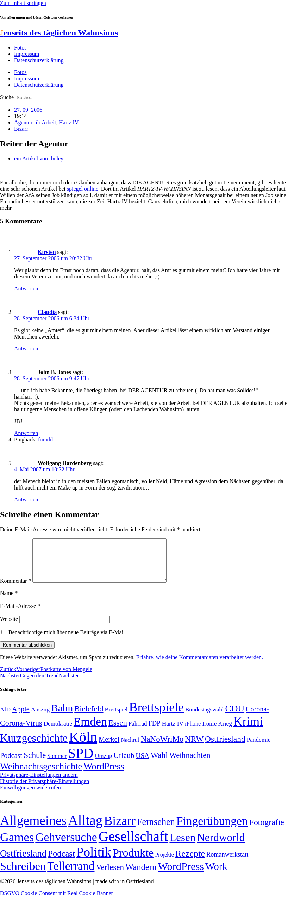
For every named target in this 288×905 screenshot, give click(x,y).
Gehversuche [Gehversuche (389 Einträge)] (66, 845)
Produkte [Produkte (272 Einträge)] (133, 861)
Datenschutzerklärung (38, 60)
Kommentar (15, 589)
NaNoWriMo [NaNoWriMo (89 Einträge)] (162, 747)
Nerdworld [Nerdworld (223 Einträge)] (221, 846)
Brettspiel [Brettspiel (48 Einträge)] (116, 718)
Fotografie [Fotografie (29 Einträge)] (266, 830)
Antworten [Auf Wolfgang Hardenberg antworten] (26, 500)
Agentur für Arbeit (35, 122)
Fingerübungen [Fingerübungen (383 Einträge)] (212, 829)
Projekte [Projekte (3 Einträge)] (164, 863)
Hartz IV (69, 122)
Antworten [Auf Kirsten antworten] (26, 288)
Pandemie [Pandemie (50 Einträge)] (259, 748)
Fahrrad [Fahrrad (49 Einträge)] (138, 732)
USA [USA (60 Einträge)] (142, 764)
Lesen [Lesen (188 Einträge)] (182, 846)
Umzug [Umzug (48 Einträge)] (103, 764)
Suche (7, 97)
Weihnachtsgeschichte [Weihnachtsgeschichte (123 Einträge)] (41, 775)
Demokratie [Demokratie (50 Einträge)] (58, 732)
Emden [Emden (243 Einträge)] (90, 729)
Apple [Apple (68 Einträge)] (21, 717)
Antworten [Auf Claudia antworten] (26, 349)
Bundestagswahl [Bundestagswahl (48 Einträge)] (204, 718)
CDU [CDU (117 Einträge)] (235, 717)
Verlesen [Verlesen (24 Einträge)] (110, 875)
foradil (45, 439)
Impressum (26, 54)
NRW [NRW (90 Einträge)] (194, 747)
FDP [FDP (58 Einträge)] (154, 731)
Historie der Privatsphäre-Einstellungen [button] (44, 790)
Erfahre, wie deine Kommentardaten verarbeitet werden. (199, 666)
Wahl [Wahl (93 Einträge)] (159, 763)
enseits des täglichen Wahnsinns (59, 32)
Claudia (47, 312)
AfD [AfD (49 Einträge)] (5, 718)
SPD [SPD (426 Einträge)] (80, 761)
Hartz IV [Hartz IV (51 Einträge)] (172, 731)
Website (9, 627)
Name (9, 601)
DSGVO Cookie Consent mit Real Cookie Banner (56, 902)
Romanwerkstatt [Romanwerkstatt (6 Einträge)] (227, 862)
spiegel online (82, 189)
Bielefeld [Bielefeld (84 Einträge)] (88, 717)
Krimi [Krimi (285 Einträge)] (248, 730)
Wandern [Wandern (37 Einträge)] (140, 875)
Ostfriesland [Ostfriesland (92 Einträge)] (225, 747)
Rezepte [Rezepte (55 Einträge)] (190, 862)
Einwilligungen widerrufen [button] (30, 796)
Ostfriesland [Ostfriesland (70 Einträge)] (23, 862)
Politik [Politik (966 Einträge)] (93, 860)
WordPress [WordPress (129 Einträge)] (103, 774)
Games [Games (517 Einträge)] (17, 845)
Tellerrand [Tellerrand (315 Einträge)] (70, 874)
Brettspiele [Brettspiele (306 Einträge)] (156, 716)
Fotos (20, 48)
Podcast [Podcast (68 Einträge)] (11, 764)
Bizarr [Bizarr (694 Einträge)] (120, 829)
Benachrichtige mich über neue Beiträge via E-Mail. (67, 641)
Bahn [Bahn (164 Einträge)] (62, 716)
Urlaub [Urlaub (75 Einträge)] (124, 764)
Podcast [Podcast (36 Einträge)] (61, 862)
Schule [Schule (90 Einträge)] (35, 763)
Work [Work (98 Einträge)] (216, 875)
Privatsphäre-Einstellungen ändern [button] (39, 783)
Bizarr (21, 129)
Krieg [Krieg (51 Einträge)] (225, 731)
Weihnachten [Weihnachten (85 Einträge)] (190, 763)
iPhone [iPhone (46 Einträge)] (193, 732)
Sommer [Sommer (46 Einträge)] (57, 764)
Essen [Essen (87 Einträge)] (117, 731)
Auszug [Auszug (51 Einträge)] (40, 717)
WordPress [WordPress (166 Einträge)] (181, 875)
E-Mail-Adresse (20, 614)
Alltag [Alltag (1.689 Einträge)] (85, 828)
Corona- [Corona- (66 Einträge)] (257, 717)
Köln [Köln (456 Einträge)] (83, 745)
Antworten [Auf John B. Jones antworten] (26, 433)
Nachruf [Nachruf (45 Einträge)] (130, 748)
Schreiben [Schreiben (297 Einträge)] (23, 874)
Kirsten (47, 252)
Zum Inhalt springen (23, 3)
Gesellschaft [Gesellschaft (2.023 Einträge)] (133, 845)
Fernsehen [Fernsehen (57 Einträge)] (156, 830)
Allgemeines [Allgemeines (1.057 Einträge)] (33, 829)
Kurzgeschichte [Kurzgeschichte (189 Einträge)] (34, 746)
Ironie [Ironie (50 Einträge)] (209, 732)
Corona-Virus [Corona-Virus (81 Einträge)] (21, 731)
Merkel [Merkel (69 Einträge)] (109, 748)
